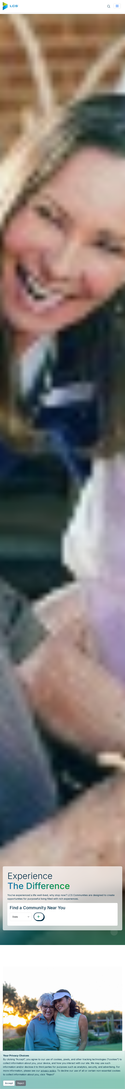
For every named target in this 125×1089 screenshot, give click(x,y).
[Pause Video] (114, 932)
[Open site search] (108, 6)
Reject (20, 1083)
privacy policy (48, 1070)
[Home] (10, 5)
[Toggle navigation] (117, 5)
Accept (9, 1083)
